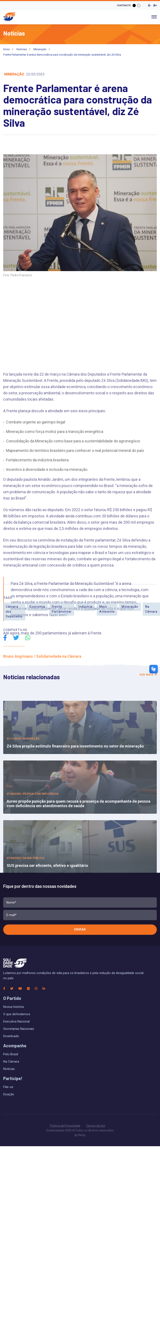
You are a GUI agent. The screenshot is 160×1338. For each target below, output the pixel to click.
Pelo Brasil (10, 1054)
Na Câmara (11, 1061)
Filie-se (8, 1087)
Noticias (22, 49)
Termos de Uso (95, 1125)
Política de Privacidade (65, 1125)
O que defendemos (16, 1014)
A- (149, 5)
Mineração (40, 49)
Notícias (9, 1069)
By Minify (80, 1135)
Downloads (11, 1036)
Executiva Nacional (16, 1021)
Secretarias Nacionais (18, 1029)
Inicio (6, 49)
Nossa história (13, 1007)
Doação (8, 1094)
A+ (155, 5)
